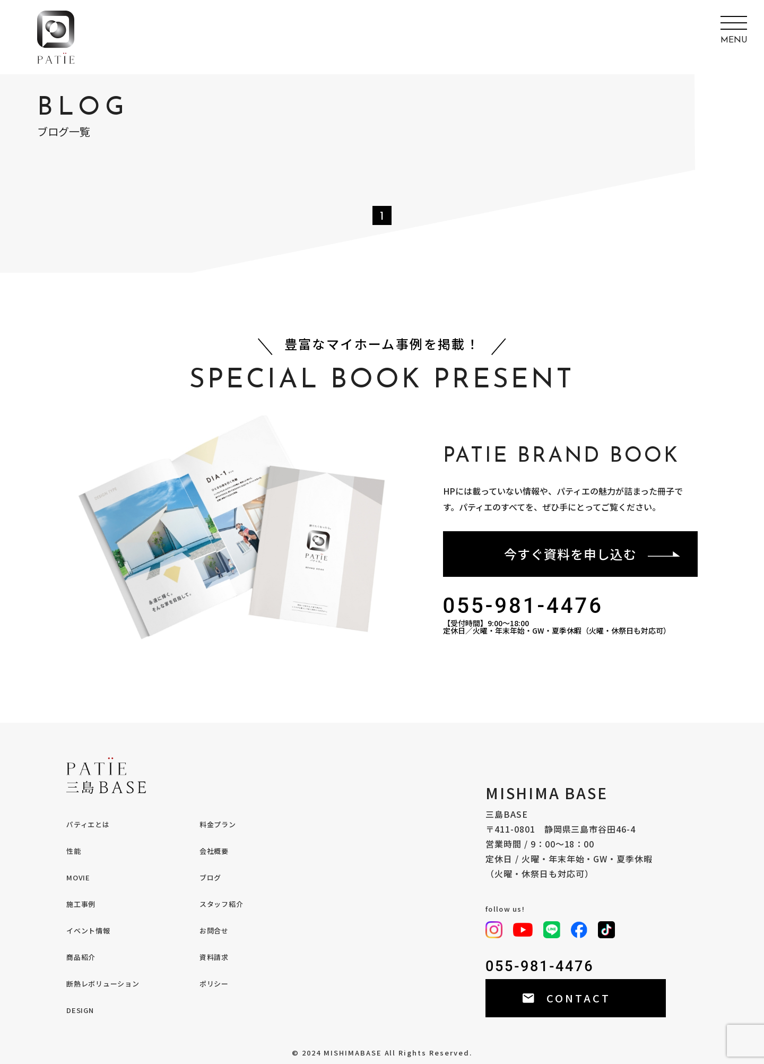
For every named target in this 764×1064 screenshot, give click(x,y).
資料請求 (214, 957)
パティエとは (88, 824)
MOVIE (78, 877)
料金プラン (217, 824)
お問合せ (214, 930)
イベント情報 (88, 930)
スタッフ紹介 (221, 904)
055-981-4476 (523, 606)
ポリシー (214, 984)
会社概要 (214, 851)
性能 (73, 851)
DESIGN (80, 1010)
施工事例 (81, 904)
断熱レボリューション (103, 984)
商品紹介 (81, 957)
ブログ (210, 877)
